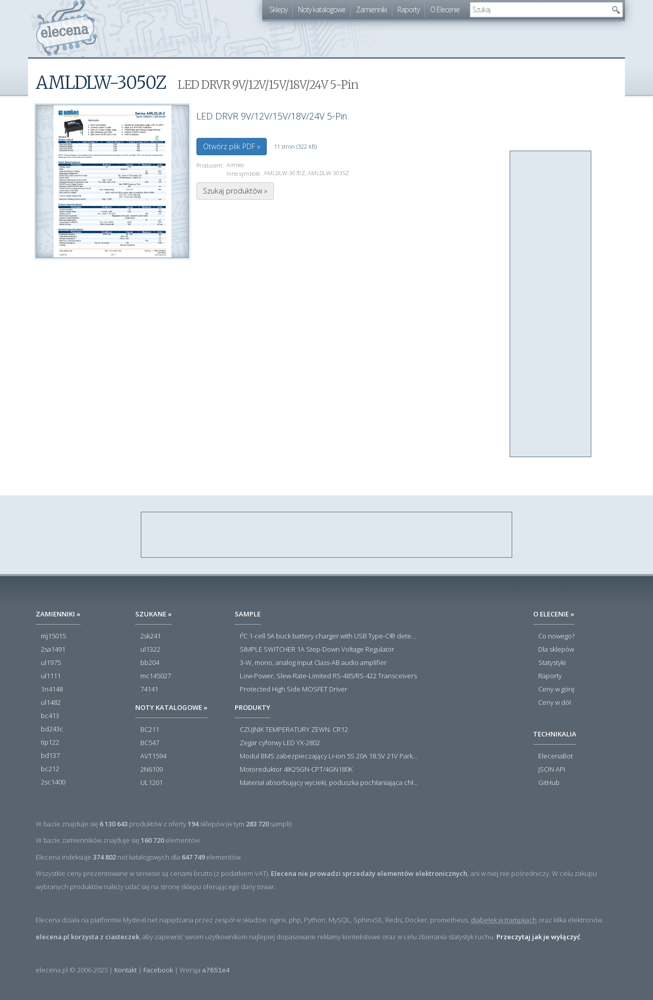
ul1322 (150, 650)
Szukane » (153, 613)
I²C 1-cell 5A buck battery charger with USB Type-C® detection (329, 636)
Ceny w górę (556, 689)
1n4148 (52, 689)
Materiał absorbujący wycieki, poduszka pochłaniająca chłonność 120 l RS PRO (329, 783)
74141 (149, 689)
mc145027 (155, 676)
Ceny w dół (554, 703)
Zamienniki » (58, 613)
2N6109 (151, 770)
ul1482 (51, 703)
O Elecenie (445, 9)
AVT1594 (153, 756)
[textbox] (539, 9)
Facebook (158, 969)
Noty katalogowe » (171, 707)
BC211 (149, 730)
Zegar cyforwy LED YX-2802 (280, 743)
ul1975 (51, 663)
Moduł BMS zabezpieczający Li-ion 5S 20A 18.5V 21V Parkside (329, 756)
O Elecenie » (553, 613)
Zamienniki (371, 9)
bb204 (149, 663)
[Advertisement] (551, 304)
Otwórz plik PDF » (231, 146)
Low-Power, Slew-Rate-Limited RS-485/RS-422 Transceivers (328, 676)
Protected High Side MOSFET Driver (293, 689)
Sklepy (278, 9)
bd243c (52, 729)
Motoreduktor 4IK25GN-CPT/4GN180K (296, 770)
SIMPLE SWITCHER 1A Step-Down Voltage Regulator (317, 650)
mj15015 (53, 636)
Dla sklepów (556, 650)
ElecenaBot (555, 756)
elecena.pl (66, 28)
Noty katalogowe (321, 9)
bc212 (50, 769)
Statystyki (552, 663)
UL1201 (151, 783)
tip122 (50, 743)
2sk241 (150, 636)
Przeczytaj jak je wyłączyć (538, 936)
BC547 (149, 743)
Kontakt (125, 969)
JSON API (551, 770)
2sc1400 (53, 782)
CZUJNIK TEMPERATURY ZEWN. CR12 (294, 730)
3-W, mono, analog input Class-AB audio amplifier (313, 663)
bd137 (50, 756)
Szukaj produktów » (235, 191)
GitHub (549, 783)
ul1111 (51, 676)
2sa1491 (53, 650)
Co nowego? (556, 636)
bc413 (50, 716)
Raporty (408, 9)
